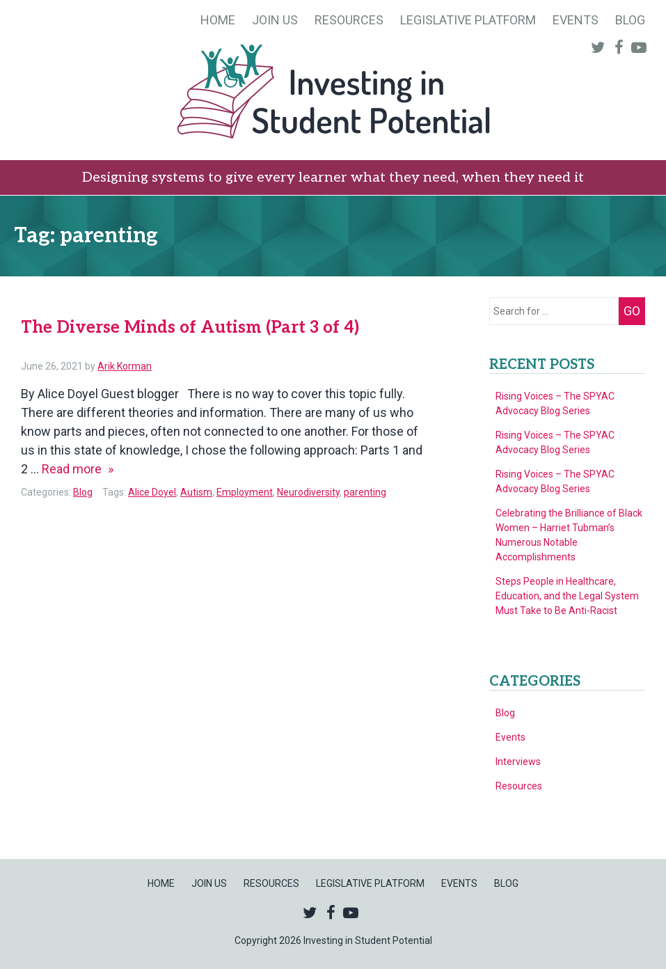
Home (217, 20)
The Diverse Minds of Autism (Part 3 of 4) (190, 327)
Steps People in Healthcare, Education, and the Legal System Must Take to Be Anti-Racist (567, 596)
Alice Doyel (152, 492)
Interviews (518, 761)
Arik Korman (124, 366)
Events (575, 20)
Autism (196, 492)
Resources (349, 20)
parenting (365, 492)
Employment (244, 492)
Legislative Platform (468, 20)
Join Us (275, 20)
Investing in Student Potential (333, 93)
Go (632, 311)
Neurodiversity (308, 492)
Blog (630, 20)
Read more (77, 469)
